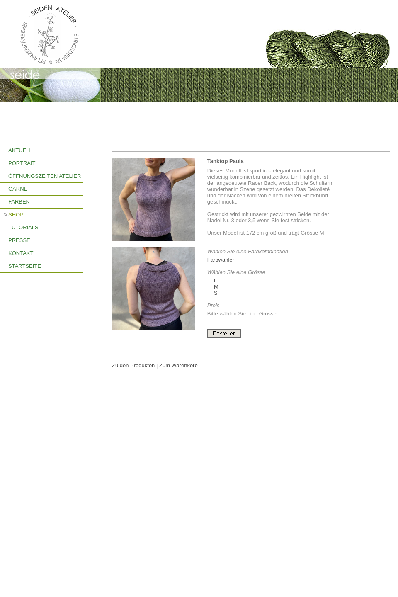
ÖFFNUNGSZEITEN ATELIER (44, 176)
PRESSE (19, 240)
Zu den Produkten (133, 365)
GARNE (17, 189)
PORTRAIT (22, 163)
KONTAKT (20, 253)
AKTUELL (20, 150)
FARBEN (19, 202)
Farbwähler (220, 260)
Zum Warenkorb (178, 365)
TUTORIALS (23, 227)
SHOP (16, 214)
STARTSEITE (24, 266)
